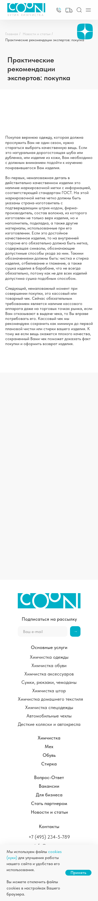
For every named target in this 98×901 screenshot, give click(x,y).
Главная (11, 34)
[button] (69, 10)
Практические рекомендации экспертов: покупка (44, 40)
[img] (58, 10)
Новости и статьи (36, 34)
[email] (42, 631)
